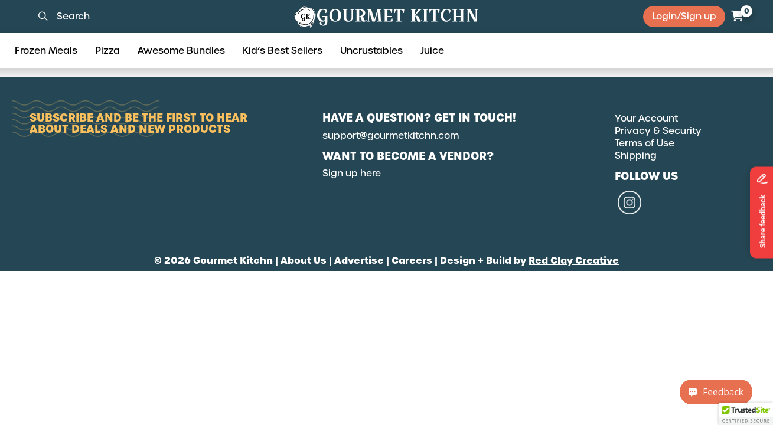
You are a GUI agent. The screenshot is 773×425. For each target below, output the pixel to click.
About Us (304, 260)
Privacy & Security (658, 131)
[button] (746, 414)
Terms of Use (644, 143)
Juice (432, 50)
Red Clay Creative (574, 260)
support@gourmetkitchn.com (390, 135)
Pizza (107, 50)
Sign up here (351, 173)
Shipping (636, 155)
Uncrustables (371, 50)
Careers (412, 260)
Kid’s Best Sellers (282, 50)
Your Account (646, 118)
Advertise (359, 260)
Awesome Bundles (181, 50)
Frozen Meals (46, 50)
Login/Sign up (684, 16)
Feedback (716, 391)
